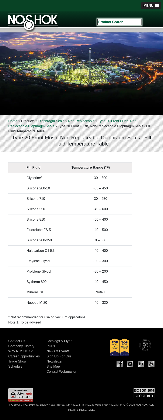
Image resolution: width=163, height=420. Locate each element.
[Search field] (119, 22)
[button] (151, 5)
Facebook (120, 364)
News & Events (57, 351)
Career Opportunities (24, 356)
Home (12, 121)
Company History (21, 346)
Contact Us (16, 341)
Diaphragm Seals (51, 121)
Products (27, 121)
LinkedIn (141, 364)
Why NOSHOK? (20, 351)
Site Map (53, 366)
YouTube (151, 364)
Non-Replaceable (81, 121)
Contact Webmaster (61, 371)
